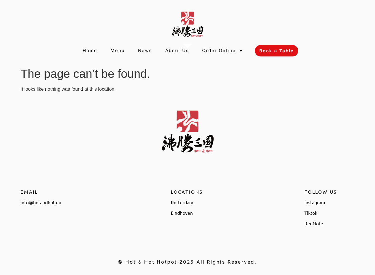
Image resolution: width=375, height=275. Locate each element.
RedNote (313, 223)
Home (90, 50)
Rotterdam (182, 202)
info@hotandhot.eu (41, 202)
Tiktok (310, 213)
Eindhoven (182, 213)
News (145, 50)
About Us (177, 50)
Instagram (314, 202)
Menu (117, 50)
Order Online (222, 51)
